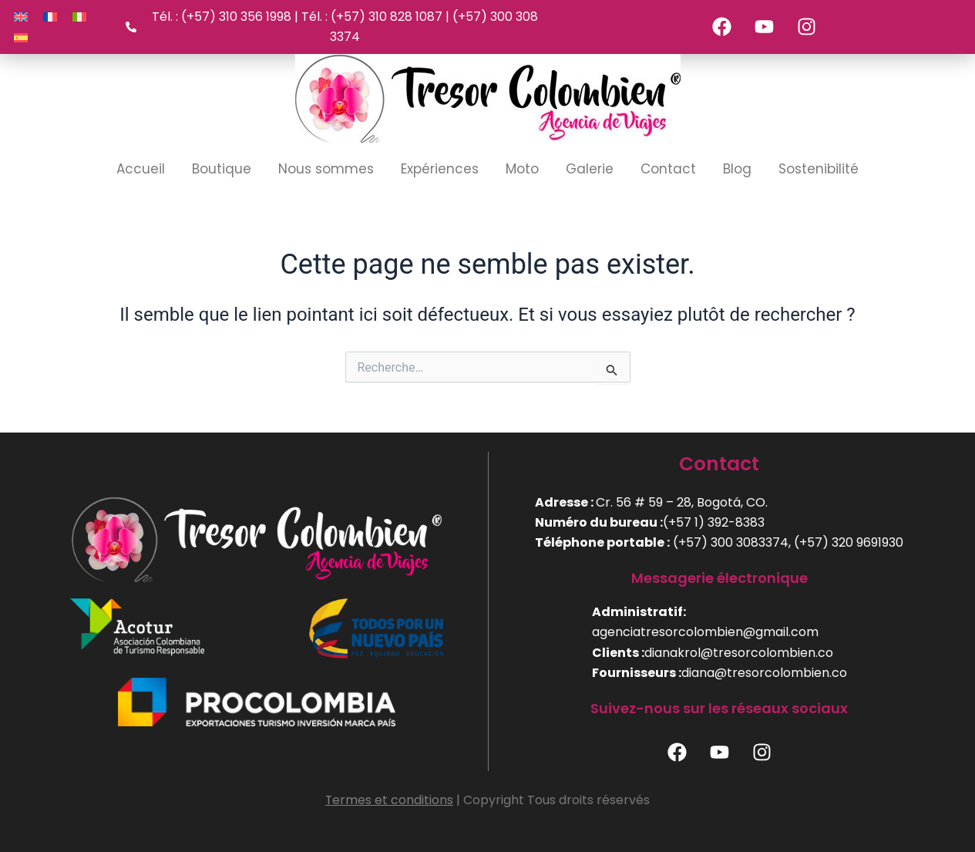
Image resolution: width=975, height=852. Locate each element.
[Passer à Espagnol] (20, 37)
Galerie (590, 169)
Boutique (221, 169)
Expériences (440, 169)
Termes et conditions (389, 800)
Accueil (140, 169)
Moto (522, 169)
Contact (668, 169)
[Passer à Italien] (79, 16)
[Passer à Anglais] (20, 16)
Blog (737, 169)
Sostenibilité (818, 169)
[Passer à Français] (50, 16)
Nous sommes (326, 169)
